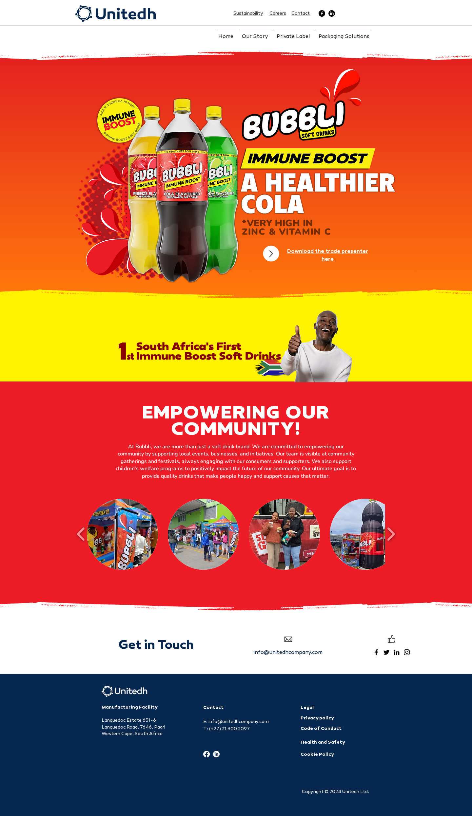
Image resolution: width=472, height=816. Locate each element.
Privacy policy (317, 718)
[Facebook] (322, 13)
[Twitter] (386, 652)
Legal (307, 708)
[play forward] (391, 534)
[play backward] (81, 534)
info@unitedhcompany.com (288, 653)
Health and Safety (323, 742)
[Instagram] (407, 652)
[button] (122, 534)
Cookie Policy (317, 754)
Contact (213, 708)
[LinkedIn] (331, 13)
